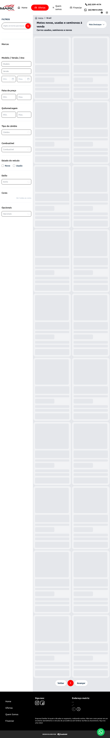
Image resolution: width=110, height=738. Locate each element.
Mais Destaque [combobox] (96, 24)
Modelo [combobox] (6, 64)
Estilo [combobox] (16, 181)
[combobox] (16, 26)
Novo (6, 165)
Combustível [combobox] (16, 149)
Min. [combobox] (9, 79)
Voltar (61, 683)
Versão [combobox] (6, 71)
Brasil (49, 18)
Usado (18, 165)
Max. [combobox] (24, 79)
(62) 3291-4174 (94, 4)
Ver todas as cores (23, 198)
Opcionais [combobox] (16, 213)
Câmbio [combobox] (16, 132)
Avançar (81, 683)
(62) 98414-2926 (95, 10)
